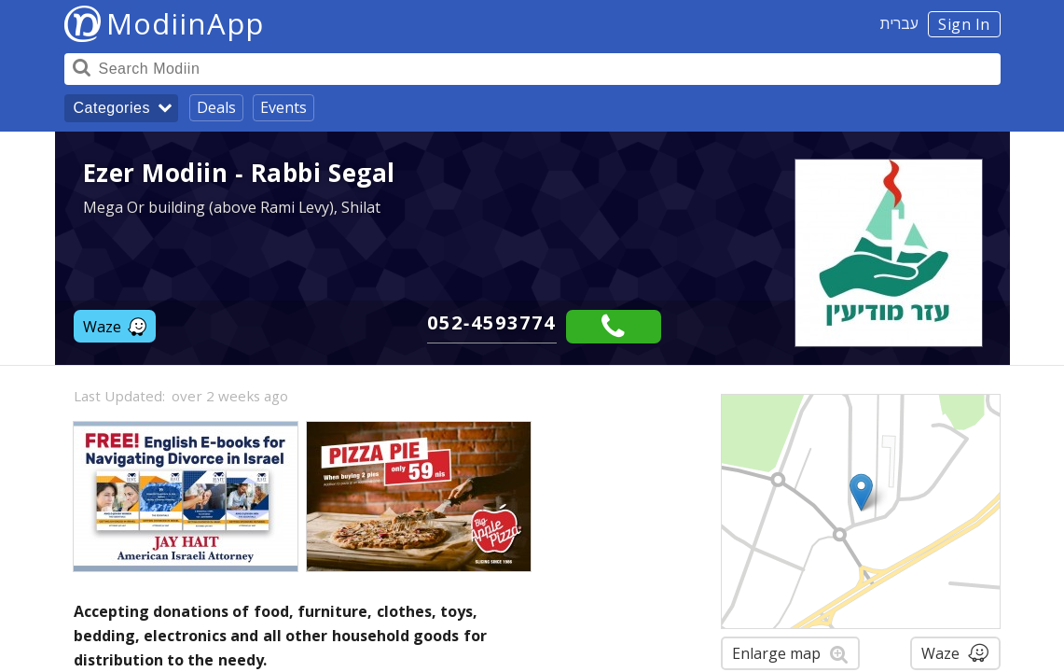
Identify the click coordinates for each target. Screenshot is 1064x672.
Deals (216, 107)
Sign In (964, 24)
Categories (112, 108)
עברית (899, 23)
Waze (114, 326)
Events (283, 107)
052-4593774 (492, 322)
